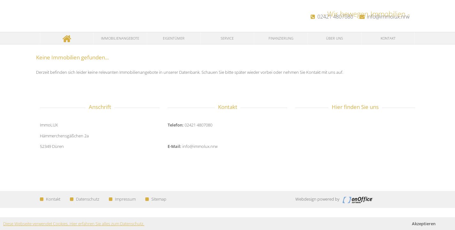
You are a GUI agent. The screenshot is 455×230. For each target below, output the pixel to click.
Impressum (122, 199)
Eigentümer (174, 38)
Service (227, 38)
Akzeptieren (424, 223)
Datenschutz (84, 199)
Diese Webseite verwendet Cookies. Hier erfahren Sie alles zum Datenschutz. (73, 223)
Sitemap (155, 199)
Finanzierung (281, 38)
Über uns (334, 38)
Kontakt (388, 38)
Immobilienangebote (120, 38)
